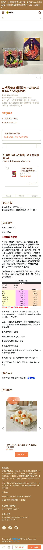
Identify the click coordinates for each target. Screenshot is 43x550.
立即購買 (34, 547)
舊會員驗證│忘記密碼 (10, 500)
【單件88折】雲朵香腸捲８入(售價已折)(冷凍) (21, 445)
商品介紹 (8, 196)
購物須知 (27, 496)
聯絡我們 (5, 496)
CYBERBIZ (15, 541)
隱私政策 (20, 496)
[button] (40, 428)
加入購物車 (19, 547)
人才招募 (22, 500)
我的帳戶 (12, 496)
